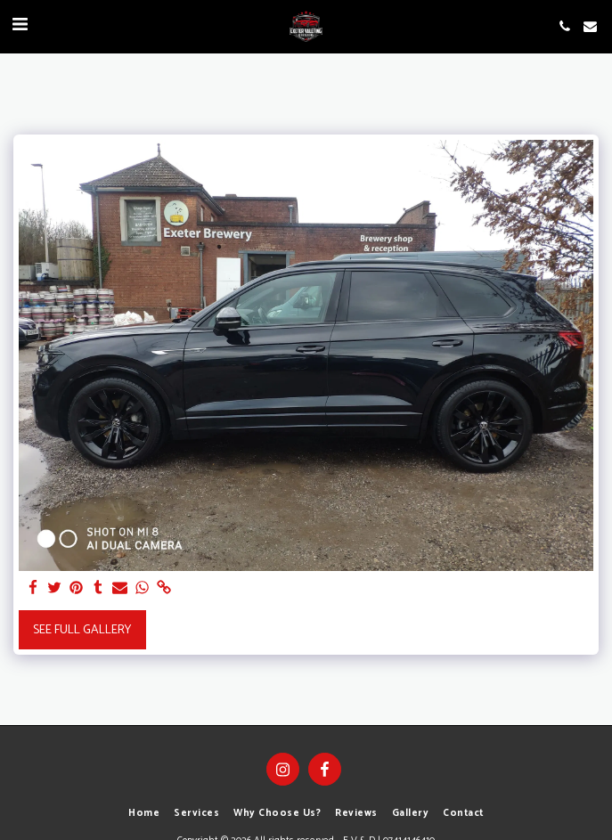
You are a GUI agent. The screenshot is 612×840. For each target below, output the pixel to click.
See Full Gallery (82, 630)
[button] (19, 25)
